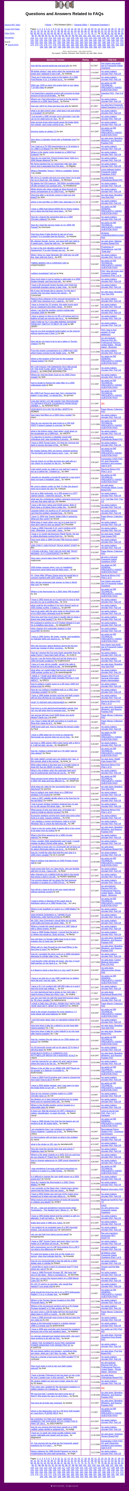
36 (52, 31)
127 (108, 38)
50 (99, 31)
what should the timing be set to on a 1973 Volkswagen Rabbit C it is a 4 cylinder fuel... (55, 1293)
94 (59, 36)
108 (116, 36)
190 (108, 45)
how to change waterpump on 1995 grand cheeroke (54, 1160)
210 (113, 47)
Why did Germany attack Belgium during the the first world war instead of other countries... (54, 647)
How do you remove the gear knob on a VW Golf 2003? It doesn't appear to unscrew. (52, 424)
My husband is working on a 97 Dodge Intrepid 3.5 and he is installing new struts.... (55, 624)
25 (109, 29)
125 (99, 38)
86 (33, 36)
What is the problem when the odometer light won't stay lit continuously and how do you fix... (53, 771)
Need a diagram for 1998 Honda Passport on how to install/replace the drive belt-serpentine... (54, 1452)
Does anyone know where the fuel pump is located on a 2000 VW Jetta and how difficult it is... (55, 780)
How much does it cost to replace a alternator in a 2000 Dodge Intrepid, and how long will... (55, 280)
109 (120, 36)
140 (72, 40)
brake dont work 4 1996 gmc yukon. (47, 1223)
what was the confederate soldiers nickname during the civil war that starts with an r (55, 500)
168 (104, 43)
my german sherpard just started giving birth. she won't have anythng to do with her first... (55, 1337)
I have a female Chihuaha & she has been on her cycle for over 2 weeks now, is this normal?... (55, 1376)
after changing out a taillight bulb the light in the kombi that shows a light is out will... (55, 875)
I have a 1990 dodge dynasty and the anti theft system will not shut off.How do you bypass (55, 696)
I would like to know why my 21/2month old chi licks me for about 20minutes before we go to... (55, 848)
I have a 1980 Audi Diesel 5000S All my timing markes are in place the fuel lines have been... (55, 210)
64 (52, 33)
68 (65, 33)
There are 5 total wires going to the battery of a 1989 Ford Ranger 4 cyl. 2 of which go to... (54, 78)
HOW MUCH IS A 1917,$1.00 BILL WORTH (51, 409)
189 (104, 45)
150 (117, 40)
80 (105, 33)
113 (45, 38)
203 (81, 47)
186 (90, 45)
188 (99, 45)
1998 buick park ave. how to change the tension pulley (55, 727)
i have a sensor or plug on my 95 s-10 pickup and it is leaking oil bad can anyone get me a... (54, 317)
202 (77, 47)
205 (90, 47)
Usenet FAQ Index (12, 29)
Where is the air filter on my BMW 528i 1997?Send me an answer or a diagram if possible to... (55, 1069)
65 (55, 33)
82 (112, 33)
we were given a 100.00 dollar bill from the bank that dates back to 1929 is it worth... (54, 1313)
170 (113, 43)
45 (82, 31)
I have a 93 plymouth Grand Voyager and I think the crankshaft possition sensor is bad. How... (54, 286)
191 (113, 45)
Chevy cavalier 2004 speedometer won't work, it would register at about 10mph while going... (55, 842)
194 (41, 47)
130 (121, 38)
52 (105, 31)
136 (54, 40)
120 (77, 38)
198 (59, 47)
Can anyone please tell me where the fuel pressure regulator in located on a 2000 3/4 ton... (53, 881)
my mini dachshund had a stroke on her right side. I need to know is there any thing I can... (54, 993)
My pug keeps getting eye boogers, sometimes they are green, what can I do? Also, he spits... (54, 1352)
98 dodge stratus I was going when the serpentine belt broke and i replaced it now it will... (55, 72)
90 (46, 36)
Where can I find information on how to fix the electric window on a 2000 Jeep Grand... (54, 100)
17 (82, 29)
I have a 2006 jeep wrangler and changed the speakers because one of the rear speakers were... (55, 1330)
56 (119, 31)
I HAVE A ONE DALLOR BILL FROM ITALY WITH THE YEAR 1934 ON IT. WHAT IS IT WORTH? (55, 1005)
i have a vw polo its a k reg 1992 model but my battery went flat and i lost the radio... (55, 979)
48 (92, 31)
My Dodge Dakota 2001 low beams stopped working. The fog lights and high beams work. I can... (54, 452)
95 (63, 36)
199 (64, 47)
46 (85, 31)
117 (63, 38)
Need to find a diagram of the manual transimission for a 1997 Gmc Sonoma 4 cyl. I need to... (55, 300)
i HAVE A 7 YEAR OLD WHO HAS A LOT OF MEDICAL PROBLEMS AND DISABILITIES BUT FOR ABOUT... (55, 678)
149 (113, 40)
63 (48, 33)
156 (50, 43)
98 (73, 36)
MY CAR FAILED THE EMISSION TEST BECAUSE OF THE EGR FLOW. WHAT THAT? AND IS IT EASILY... (54, 369)
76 (92, 33)
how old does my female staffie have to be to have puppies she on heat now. (53, 940)
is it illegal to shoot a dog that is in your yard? (51, 970)
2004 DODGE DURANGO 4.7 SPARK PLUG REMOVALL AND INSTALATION (51, 916)
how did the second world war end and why (50, 66)
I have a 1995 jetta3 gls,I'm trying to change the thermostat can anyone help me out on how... (52, 736)
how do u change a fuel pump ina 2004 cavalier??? (54, 1357)
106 (107, 36)
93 (56, 36)
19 (89, 29)
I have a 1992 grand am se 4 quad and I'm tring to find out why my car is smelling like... (55, 601)
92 (53, 36)
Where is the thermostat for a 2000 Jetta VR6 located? (55, 591)
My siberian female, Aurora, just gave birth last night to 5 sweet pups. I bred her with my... (55, 242)
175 (41, 45)
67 (62, 33)
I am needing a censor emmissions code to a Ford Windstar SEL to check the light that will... (53, 822)
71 (75, 33)
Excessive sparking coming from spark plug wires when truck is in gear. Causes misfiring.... (55, 817)
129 (117, 38)
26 (112, 29)
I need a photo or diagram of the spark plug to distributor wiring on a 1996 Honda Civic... (51, 902)
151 (121, 40)
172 (121, 43)
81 (109, 33)
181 (68, 45)
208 (104, 47)
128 (113, 38)
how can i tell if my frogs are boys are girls (50, 106)
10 (58, 29)
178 (54, 45)
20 (92, 29)
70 (72, 33)
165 (90, 43)
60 (38, 33)
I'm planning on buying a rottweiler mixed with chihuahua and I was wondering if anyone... (51, 438)
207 (99, 47)
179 (59, 45)
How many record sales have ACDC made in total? (54, 558)
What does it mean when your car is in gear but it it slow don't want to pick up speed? (53, 523)
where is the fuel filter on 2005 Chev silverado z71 (53, 202)
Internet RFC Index (12, 25)
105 (102, 36)
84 (119, 33)
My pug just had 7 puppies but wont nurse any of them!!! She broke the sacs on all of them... (52, 1395)
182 (72, 45)
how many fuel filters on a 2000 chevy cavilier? (52, 415)
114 (50, 38)
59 (35, 33)
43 (75, 31)
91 (49, 36)
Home (48, 25)
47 (89, 31)
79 (102, 33)
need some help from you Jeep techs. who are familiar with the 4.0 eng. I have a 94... (55, 870)
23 (102, 29)
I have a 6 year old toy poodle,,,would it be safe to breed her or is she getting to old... (53, 665)
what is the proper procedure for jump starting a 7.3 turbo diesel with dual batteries (54, 1013)
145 (95, 40)
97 (70, 36)
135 (50, 40)
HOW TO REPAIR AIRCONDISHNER (48, 702)
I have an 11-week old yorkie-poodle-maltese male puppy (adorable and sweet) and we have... (53, 1434)
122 (86, 38)
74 (85, 33)
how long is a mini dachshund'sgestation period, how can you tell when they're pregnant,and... (54, 709)
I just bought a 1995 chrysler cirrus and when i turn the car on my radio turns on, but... (55, 117)
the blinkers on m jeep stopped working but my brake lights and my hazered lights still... (54, 1100)
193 (121, 45)
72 (78, 33)
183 (77, 45)
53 (109, 31)
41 (68, 31)
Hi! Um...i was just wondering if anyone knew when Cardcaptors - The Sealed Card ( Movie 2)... (53, 1209)
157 (54, 43)
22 (99, 29)
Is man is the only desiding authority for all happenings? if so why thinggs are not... (49, 249)
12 (65, 29)
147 (104, 40)
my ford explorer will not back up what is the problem (54, 1137)
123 (90, 38)
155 (45, 43)
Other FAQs (9, 33)
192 (117, 45)
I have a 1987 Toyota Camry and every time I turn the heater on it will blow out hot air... (54, 1242)
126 (104, 38)
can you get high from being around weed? (50, 1234)
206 (95, 47)
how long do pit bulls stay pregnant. (47, 1403)
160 (68, 43)
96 (66, 36)
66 (58, 33)
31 (35, 31)
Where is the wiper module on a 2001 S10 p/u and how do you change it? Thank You (55, 1156)
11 (62, 29)
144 (90, 40)
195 (46, 47)
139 (68, 40)
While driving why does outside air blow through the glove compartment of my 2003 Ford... (54, 190)
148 (108, 40)
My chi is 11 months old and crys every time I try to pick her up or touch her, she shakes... (55, 179)
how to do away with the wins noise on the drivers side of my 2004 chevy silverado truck (55, 612)
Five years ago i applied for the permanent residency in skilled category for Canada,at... (55, 1388)
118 (68, 38)
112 (41, 38)
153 (36, 43)
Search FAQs (13, 45)
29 (122, 29)
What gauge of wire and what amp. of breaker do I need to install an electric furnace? (53, 811)
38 (58, 31)
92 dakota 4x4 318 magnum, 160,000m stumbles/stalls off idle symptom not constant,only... (55, 184)
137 (59, 40)
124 (95, 38)
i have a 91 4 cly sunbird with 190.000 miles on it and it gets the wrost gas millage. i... (55, 987)
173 (32, 45)
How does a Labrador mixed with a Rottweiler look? (54, 139)
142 (81, 40)
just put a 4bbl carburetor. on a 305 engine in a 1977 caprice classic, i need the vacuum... (54, 494)
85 (122, 33)
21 (95, 29)
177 (50, 45)
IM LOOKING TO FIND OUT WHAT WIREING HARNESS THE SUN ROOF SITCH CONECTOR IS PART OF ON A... (54, 1421)
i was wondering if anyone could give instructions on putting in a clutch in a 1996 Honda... (54, 1169)
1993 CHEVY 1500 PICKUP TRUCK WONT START (54, 545)
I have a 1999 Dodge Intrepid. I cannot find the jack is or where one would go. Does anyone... (54, 933)
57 (122, 31)
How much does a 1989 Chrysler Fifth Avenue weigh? (55, 540)
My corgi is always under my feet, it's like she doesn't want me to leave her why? (54, 487)
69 (68, 33)
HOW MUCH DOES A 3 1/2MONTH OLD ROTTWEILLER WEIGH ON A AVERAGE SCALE (53, 1054)
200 (68, 47)
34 (45, 31)
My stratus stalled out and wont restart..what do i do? (54, 1381)
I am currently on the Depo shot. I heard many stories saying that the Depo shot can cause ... (54, 1189)
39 (62, 31)
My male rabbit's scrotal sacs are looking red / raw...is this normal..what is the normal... (54, 760)
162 (77, 43)
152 (32, 43)
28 (119, 29)
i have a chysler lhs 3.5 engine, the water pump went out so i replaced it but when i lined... (54, 305)
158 (59, 43)
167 (99, 43)
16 (79, 29)
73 (82, 33)
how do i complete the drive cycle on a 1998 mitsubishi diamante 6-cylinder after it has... (55, 955)
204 (86, 47)
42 (72, 31)
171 (117, 43)
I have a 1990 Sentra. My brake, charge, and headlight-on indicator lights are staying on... (55, 638)
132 (36, 40)
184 (81, 45)
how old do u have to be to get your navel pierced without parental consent (53, 890)
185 (86, 45)
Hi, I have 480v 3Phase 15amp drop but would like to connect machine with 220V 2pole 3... (54, 576)
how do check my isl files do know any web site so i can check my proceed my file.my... (54, 462)
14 (72, 29)
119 (72, 38)
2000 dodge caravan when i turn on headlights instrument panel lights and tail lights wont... (51, 568)
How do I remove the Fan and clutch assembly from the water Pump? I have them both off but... (55, 654)
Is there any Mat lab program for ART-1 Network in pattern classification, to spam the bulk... (53, 1112)
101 (85, 36)
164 (86, 43)
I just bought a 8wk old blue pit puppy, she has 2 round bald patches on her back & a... (55, 962)
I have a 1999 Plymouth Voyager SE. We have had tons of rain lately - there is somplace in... (53, 1273)
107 (111, 36)
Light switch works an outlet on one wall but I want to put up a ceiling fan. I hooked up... (54, 470)
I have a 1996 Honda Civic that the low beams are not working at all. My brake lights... (55, 1122)
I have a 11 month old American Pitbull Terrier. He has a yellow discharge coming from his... (55, 535)
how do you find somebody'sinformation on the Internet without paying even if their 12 (55, 332)
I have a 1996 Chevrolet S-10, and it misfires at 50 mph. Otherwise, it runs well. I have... (53, 529)
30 (31, 31)
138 (63, 40)
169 (108, 43)
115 (54, 38)
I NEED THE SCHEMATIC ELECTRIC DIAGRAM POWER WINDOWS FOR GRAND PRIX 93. (53, 1344)
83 (116, 33)
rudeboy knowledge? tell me (44, 273)
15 (75, 29)
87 (36, 36)
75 (89, 33)
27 (116, 29)
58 (31, 33)
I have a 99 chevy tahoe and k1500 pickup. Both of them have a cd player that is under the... (53, 506)
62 (45, 33)
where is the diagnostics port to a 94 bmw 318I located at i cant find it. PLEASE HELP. (55, 1412)
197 (55, 47)
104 (98, 36)
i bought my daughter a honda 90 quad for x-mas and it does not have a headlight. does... (55, 478)
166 (95, 43)
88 (39, 36)
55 (116, 31)
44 (78, 31)
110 (32, 38)
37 (55, 31)
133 (41, 40)
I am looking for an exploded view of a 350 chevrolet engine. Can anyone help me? (54, 1228)
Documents (9, 38)
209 (108, 47)
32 (38, 31)
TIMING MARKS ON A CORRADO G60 (49, 263)
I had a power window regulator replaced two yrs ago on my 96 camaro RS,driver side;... (54, 805)
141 (77, 40)
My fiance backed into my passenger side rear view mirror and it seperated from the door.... (54, 165)
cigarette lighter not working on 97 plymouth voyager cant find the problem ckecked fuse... (54, 512)
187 (95, 45)
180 (63, 45)
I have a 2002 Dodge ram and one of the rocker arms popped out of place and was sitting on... (54, 1195)
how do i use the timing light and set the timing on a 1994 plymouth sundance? (54, 659)
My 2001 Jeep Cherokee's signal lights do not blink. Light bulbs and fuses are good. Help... (54, 922)
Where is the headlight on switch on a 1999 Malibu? (54, 909)
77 (95, 33)
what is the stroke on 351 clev (44, 1144)
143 (86, 40)
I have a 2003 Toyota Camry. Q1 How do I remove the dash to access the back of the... (55, 444)
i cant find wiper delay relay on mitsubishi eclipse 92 (54, 1020)
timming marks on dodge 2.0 (44, 131)
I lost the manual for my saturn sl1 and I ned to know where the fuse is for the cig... (54, 1062)
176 (45, 45)
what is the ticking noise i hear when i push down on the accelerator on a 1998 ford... (54, 432)
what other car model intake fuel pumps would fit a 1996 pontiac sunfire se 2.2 (53, 671)
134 (45, 40)
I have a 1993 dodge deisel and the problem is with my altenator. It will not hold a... (55, 1217)
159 (63, 43)
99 (76, 36)
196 (50, 47)
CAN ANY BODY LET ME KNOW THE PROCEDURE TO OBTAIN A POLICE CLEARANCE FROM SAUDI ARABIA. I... (54, 403)
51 (102, 31)
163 (81, 43)
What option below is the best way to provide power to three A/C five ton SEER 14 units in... (55, 766)
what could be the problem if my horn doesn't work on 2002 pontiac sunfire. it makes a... (54, 606)
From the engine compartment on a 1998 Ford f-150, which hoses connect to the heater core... (54, 352)
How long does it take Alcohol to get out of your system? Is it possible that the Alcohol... (52, 235)
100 (80, 36)
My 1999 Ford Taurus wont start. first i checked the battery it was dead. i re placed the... (53, 394)
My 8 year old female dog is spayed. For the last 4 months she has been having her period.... (53, 292)
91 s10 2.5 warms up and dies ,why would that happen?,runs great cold (51, 1285)
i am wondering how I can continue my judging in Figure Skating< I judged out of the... (52, 1130)
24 (105, 29)
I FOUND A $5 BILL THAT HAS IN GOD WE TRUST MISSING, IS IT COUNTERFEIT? (54, 552)
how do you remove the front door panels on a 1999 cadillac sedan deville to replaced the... (54, 1428)
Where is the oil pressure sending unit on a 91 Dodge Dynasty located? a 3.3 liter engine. (54, 1307)
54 (112, 31)
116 (59, 38)
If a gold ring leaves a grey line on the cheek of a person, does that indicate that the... (52, 1255)
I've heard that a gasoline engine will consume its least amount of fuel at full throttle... (55, 94)
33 (42, 31)
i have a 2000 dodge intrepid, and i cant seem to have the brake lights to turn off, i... (55, 1086)
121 (81, 38)
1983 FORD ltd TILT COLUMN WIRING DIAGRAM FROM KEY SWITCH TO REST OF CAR (53, 323)
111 (36, 38)
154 (41, 43)
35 (48, 31)
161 (72, 43)
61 (42, 33)
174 (36, 45)
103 (93, 36)
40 (65, 31)
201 (72, 47)
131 (32, 40)
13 (69, 29)
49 (95, 31)
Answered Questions (99, 25)
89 (43, 36)
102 (89, 36)
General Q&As (80, 25)
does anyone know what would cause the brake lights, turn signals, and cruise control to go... (55, 123)
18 (85, 29)
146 (99, 40)
